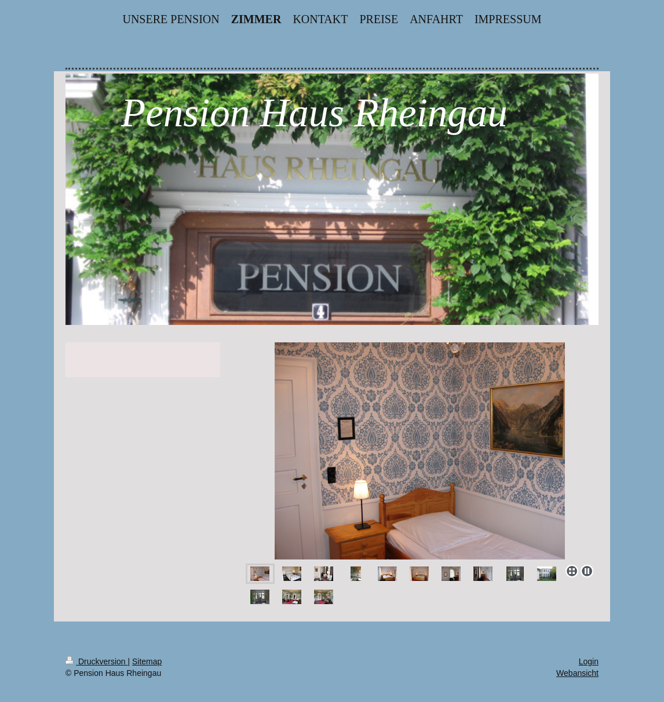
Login (589, 661)
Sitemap (147, 661)
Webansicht (577, 673)
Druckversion (96, 661)
